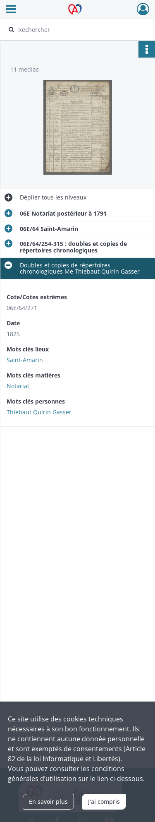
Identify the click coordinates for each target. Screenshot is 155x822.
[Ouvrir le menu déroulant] (11, 10)
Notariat (18, 386)
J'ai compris (104, 801)
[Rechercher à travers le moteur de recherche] (76, 29)
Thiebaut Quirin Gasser (39, 412)
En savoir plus (48, 801)
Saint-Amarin (25, 360)
